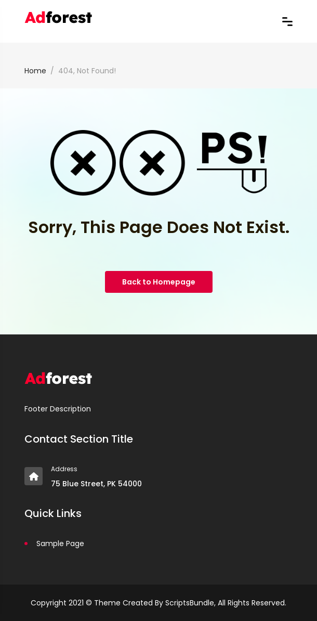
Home (35, 71)
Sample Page (60, 543)
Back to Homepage (158, 282)
